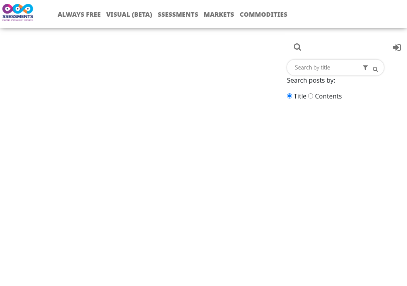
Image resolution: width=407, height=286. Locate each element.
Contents (328, 96)
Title (300, 96)
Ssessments (178, 14)
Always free (79, 14)
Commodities (263, 14)
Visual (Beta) (129, 14)
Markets (219, 14)
